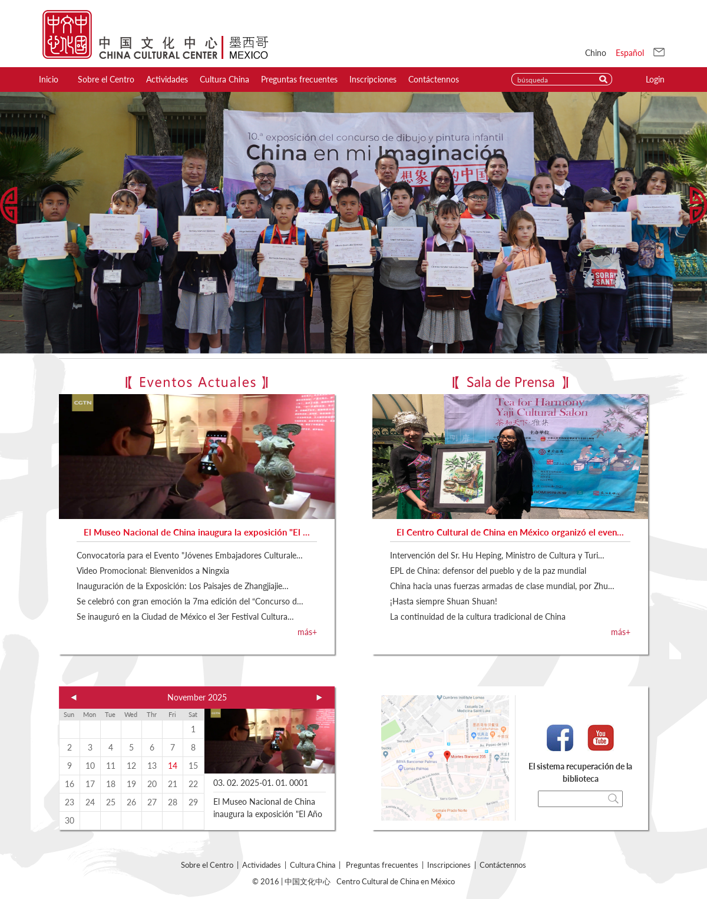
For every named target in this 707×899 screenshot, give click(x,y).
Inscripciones (373, 79)
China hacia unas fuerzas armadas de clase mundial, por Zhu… (502, 586)
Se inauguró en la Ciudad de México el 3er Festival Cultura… (185, 617)
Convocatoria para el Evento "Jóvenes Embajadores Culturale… (190, 555)
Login (655, 79)
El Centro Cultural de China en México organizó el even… (510, 532)
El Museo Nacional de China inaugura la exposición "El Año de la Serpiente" (267, 813)
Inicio (48, 79)
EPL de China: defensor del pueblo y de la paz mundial (488, 571)
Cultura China (224, 79)
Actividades (167, 79)
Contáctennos (433, 79)
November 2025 (197, 697)
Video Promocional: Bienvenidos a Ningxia (153, 571)
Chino (595, 53)
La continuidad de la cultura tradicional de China (478, 617)
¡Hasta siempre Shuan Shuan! (443, 601)
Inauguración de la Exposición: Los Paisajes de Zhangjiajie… (183, 586)
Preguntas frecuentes (299, 79)
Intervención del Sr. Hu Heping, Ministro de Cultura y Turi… (497, 555)
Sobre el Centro (106, 79)
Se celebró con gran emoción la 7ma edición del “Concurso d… (190, 601)
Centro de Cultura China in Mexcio (155, 34)
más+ (307, 632)
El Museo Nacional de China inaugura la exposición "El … (197, 532)
